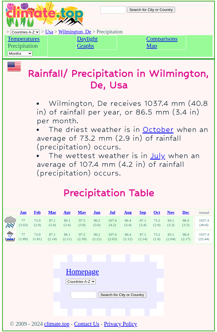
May (82, 212)
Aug (128, 212)
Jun (97, 212)
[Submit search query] (122, 295)
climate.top (56, 324)
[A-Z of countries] (81, 281)
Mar (52, 212)
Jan (23, 212)
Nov (170, 212)
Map (151, 45)
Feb (37, 212)
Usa (49, 32)
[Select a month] (20, 53)
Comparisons (162, 38)
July (157, 155)
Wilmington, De (74, 32)
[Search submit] (151, 10)
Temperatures (24, 38)
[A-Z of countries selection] (25, 32)
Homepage (82, 271)
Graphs (85, 45)
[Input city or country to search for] (113, 9)
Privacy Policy (120, 324)
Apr (67, 212)
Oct (157, 212)
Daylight (87, 38)
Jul (112, 212)
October (158, 129)
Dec (185, 212)
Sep (143, 212)
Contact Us (86, 324)
